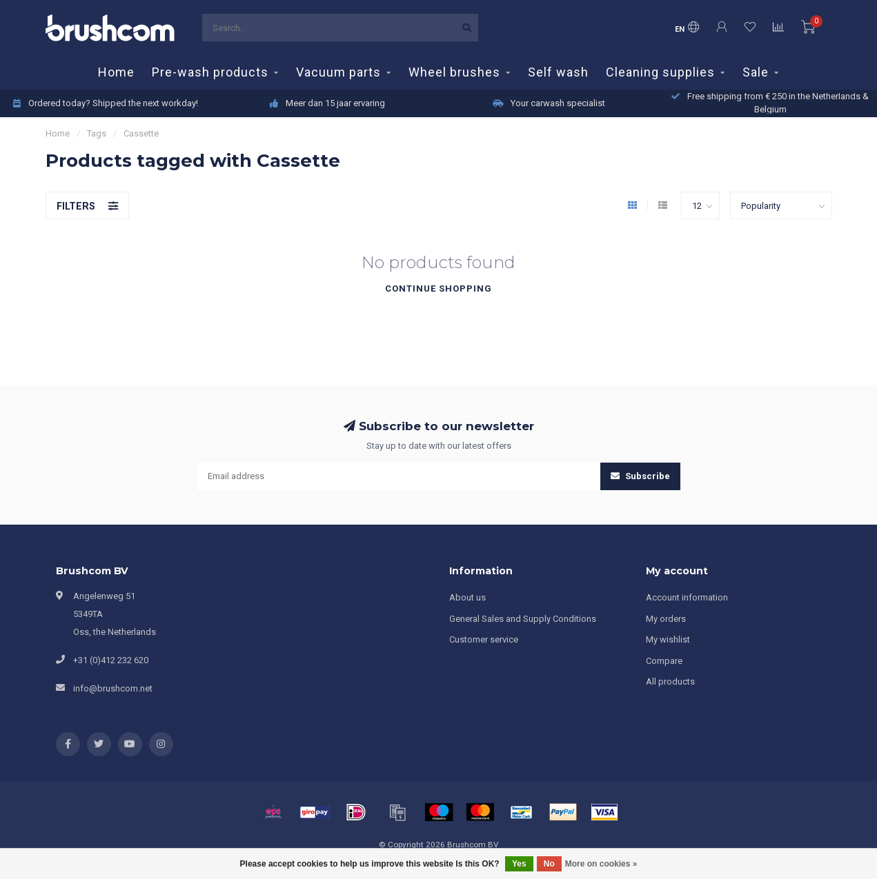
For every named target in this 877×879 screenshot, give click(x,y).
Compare (664, 661)
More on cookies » (601, 864)
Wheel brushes (454, 72)
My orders (666, 619)
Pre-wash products (210, 72)
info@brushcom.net (112, 688)
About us (467, 597)
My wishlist (668, 639)
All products (670, 681)
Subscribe (640, 476)
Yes (519, 864)
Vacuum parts (338, 72)
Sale (755, 72)
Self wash (558, 72)
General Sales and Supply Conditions (522, 619)
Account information (687, 597)
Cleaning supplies (660, 72)
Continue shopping (438, 288)
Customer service (483, 639)
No (549, 864)
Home (116, 72)
